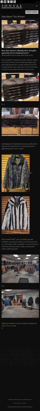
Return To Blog (32, 12)
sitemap (10, 399)
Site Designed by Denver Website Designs (20, 407)
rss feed (24, 399)
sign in (30, 399)
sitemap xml (17, 399)
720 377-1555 (11, 326)
